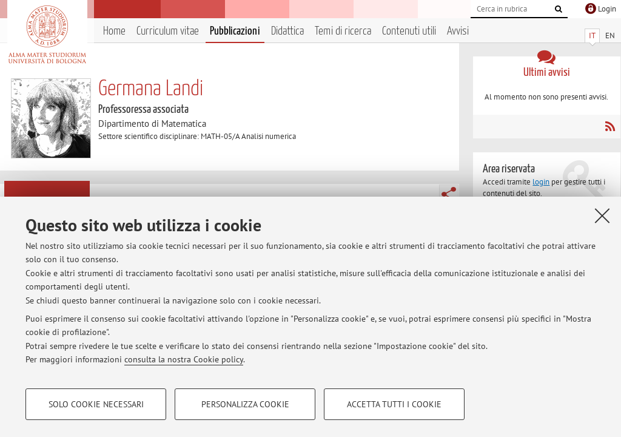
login (540, 182)
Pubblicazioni (235, 31)
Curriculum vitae (167, 31)
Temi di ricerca (343, 31)
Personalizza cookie (245, 404)
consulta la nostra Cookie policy (183, 359)
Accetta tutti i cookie (394, 404)
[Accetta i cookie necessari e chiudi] (602, 215)
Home (114, 31)
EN (610, 35)
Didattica (287, 31)
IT (592, 35)
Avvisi (458, 31)
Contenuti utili (409, 31)
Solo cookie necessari (96, 404)
